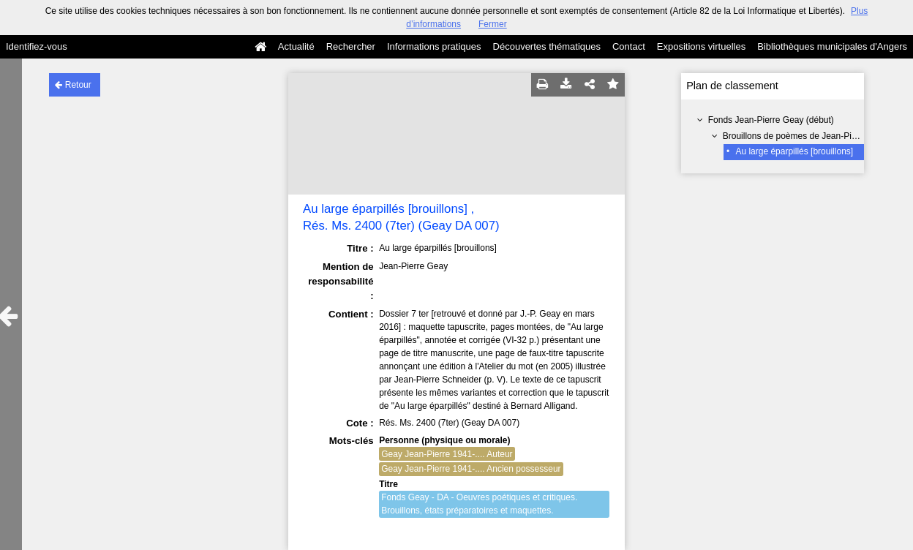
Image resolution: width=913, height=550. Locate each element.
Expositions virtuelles (701, 46)
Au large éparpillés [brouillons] (794, 151)
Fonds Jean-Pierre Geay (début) (771, 120)
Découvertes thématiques (547, 46)
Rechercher (350, 46)
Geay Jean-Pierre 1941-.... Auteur (446, 454)
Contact (628, 46)
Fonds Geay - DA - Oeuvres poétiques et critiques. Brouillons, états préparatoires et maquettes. (479, 504)
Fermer (492, 24)
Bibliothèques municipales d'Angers (832, 46)
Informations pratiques (434, 46)
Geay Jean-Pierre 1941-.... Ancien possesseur (470, 469)
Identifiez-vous (36, 46)
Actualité (296, 46)
